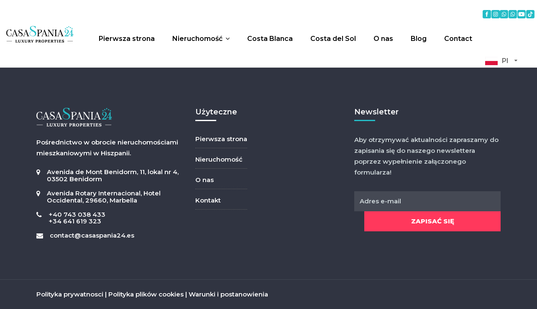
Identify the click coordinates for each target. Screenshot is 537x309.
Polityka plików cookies (146, 294)
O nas (383, 39)
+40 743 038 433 (77, 214)
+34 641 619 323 (75, 221)
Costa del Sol (333, 39)
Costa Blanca (270, 39)
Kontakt (208, 200)
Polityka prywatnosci (69, 294)
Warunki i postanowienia (228, 294)
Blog (419, 39)
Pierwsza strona (127, 39)
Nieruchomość (197, 39)
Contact (458, 39)
